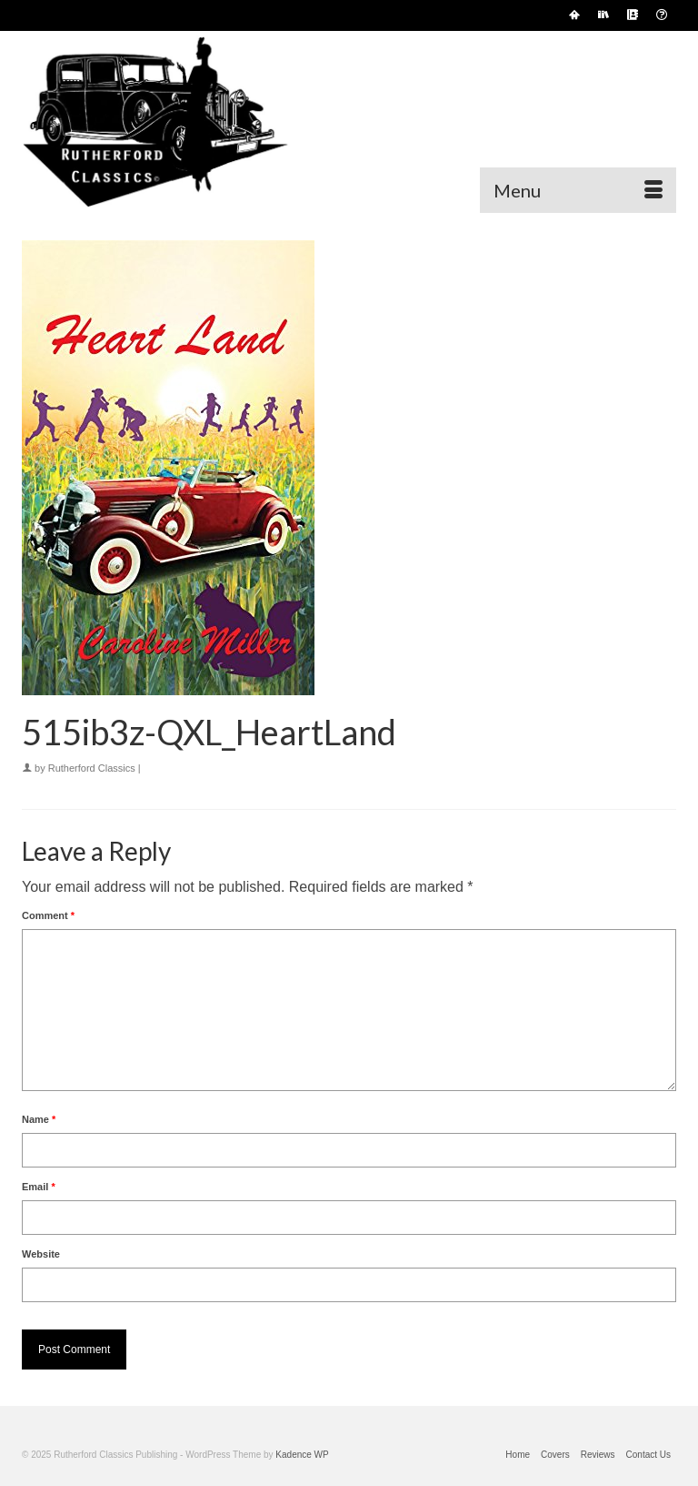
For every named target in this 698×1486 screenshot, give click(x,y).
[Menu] (578, 190)
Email (38, 1186)
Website (41, 1253)
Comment (48, 915)
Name (38, 1119)
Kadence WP (301, 1455)
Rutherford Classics (91, 768)
